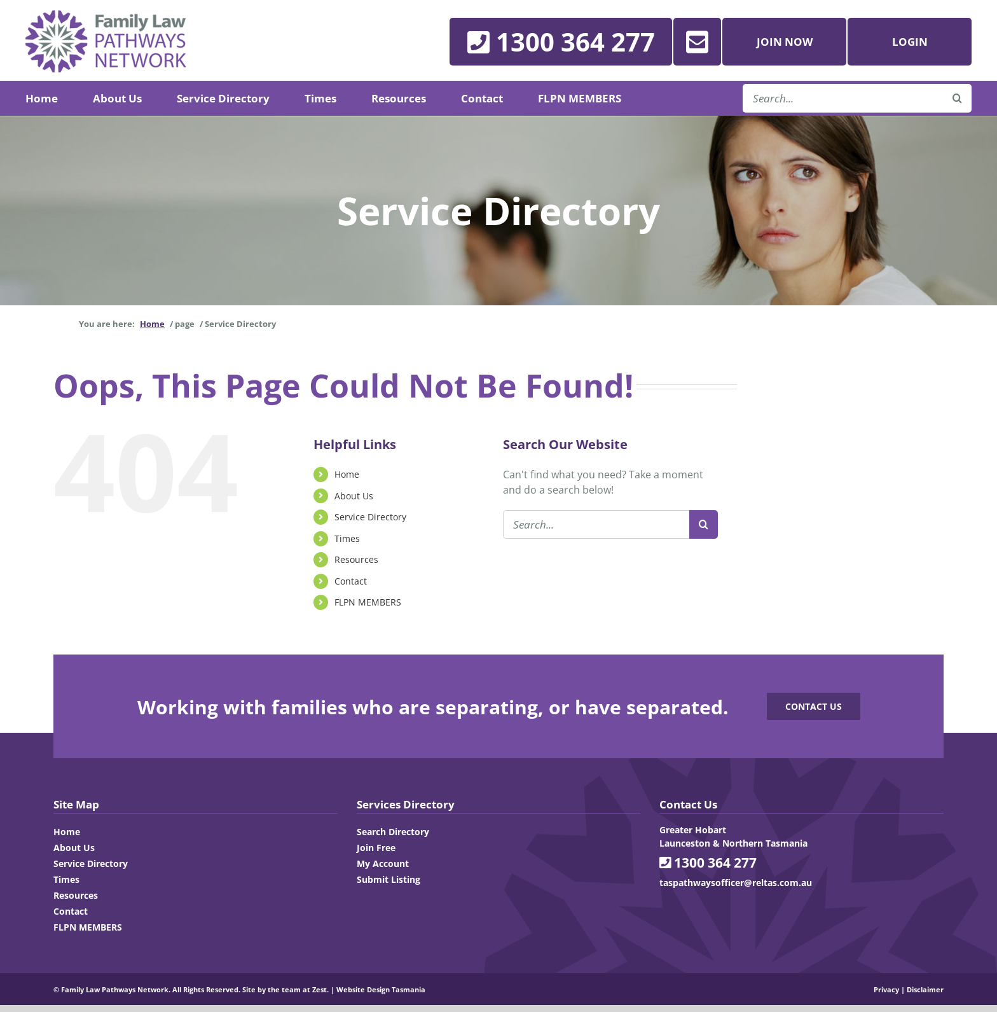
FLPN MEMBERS (367, 602)
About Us (353, 496)
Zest (319, 989)
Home (346, 474)
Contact (350, 581)
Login (910, 41)
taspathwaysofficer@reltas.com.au (735, 883)
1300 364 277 (708, 862)
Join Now (785, 41)
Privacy (886, 989)
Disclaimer (925, 989)
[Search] (703, 524)
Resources (356, 559)
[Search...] (596, 524)
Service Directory (370, 517)
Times (347, 538)
